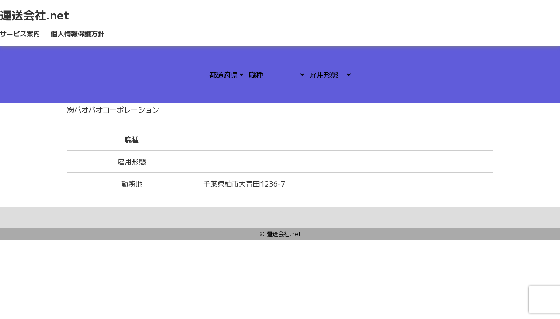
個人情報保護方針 (77, 33)
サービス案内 (20, 33)
